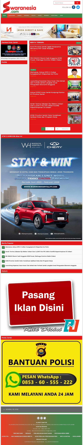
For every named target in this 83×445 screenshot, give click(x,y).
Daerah (19, 15)
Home (4, 15)
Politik (33, 15)
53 (57, 128)
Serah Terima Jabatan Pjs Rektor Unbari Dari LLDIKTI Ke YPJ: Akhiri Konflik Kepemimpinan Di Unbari (46, 105)
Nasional (26, 15)
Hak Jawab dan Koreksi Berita (21, 436)
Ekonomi (46, 15)
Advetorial (54, 15)
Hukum (40, 15)
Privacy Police (41, 439)
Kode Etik (5, 436)
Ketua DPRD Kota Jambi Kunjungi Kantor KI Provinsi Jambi (47, 93)
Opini (61, 15)
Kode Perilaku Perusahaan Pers (46, 436)
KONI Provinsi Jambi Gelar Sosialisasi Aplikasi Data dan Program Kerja (45, 116)
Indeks (79, 42)
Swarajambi (11, 15)
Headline (33, 69)
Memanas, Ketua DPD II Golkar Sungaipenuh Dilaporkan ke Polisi (44, 73)
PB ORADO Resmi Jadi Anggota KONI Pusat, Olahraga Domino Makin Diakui (46, 59)
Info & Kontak (65, 436)
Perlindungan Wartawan (43, 433)
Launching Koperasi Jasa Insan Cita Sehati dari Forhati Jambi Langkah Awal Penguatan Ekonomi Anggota (47, 82)
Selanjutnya (65, 128)
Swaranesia (40, 441)
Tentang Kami (18, 433)
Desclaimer (77, 436)
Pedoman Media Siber (61, 433)
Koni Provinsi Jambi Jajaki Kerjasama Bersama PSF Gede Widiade (45, 47)
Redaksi (28, 433)
